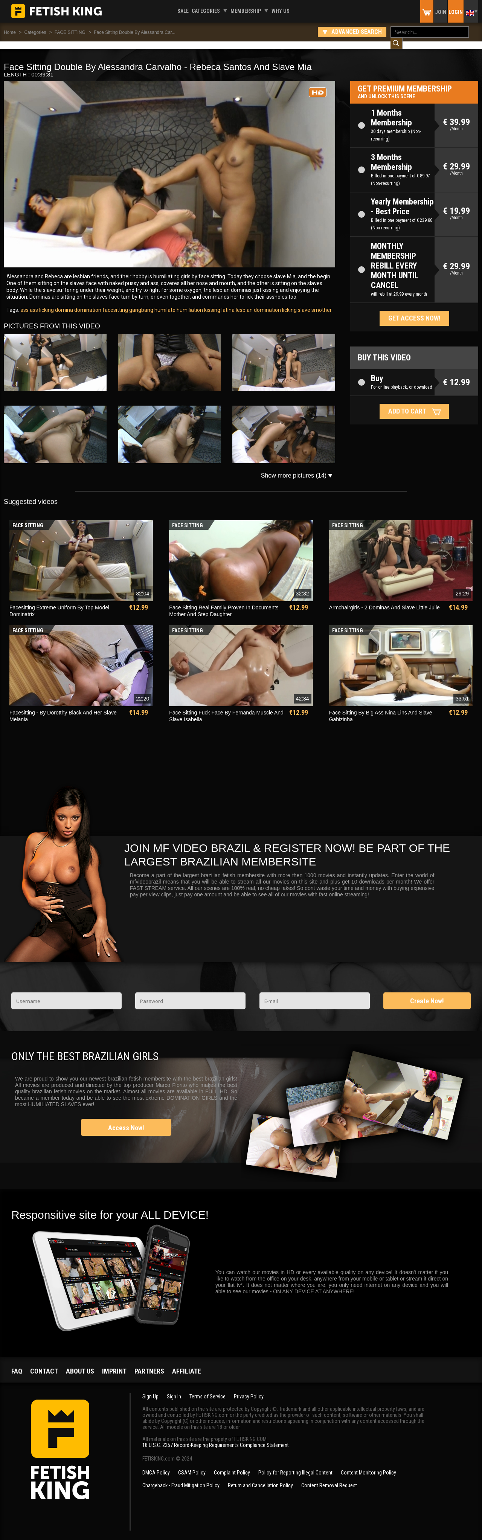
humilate (164, 302)
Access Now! (126, 1120)
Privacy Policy (249, 1389)
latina (227, 302)
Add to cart (407, 404)
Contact (44, 1364)
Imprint (114, 1364)
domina (63, 302)
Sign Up (150, 1389)
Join (440, 12)
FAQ (16, 1364)
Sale (183, 11)
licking (289, 302)
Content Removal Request (329, 1478)
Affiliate (186, 1364)
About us (80, 1364)
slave (303, 302)
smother (321, 302)
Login (455, 12)
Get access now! (414, 310)
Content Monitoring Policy (368, 1465)
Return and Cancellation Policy (260, 1478)
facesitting (114, 302)
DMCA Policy (156, 1465)
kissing (211, 302)
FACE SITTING (70, 32)
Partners (149, 1364)
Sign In (174, 1389)
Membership (245, 11)
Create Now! (427, 993)
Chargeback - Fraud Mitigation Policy (181, 1478)
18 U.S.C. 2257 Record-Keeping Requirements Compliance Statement (215, 1438)
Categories (206, 11)
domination (87, 302)
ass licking (41, 302)
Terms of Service (207, 1389)
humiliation (189, 302)
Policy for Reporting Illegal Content (295, 1465)
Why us (281, 11)
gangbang (140, 302)
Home (10, 32)
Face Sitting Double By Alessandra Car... (134, 32)
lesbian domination (258, 302)
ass (24, 302)
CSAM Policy (192, 1465)
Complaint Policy (232, 1465)
